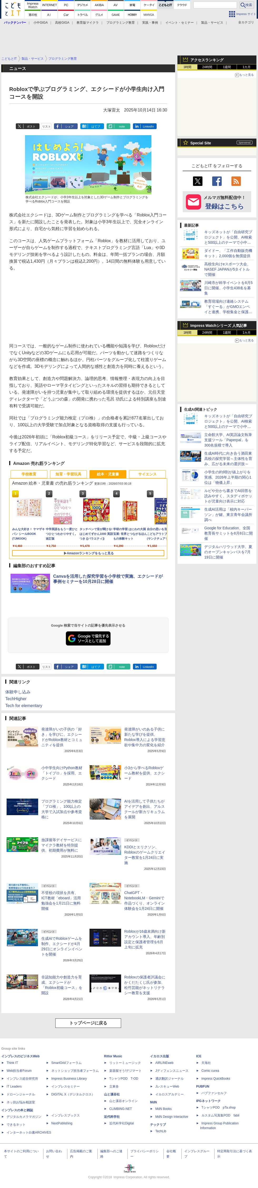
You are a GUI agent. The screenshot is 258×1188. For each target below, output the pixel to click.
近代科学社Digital (121, 1123)
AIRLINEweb (164, 1063)
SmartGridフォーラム (66, 1063)
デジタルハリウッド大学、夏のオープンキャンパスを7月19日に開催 (228, 552)
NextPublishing (61, 1123)
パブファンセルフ (214, 1093)
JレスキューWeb (167, 1086)
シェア (69, 126)
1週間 (227, 67)
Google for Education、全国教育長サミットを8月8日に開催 (228, 533)
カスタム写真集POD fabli (220, 1115)
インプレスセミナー (65, 1086)
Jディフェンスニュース (171, 1071)
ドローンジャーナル (21, 1094)
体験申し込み (18, 692)
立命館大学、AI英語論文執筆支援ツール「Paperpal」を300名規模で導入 (228, 440)
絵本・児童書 (108, 474)
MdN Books (163, 1109)
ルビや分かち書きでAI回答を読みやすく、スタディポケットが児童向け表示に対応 (228, 496)
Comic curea (210, 1071)
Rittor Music (113, 1056)
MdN (153, 1102)
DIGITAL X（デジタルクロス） (73, 1094)
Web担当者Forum (19, 1071)
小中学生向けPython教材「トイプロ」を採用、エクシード (61, 773)
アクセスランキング (207, 60)
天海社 (206, 1063)
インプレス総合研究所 (22, 1078)
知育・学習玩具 (68, 474)
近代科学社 (112, 1117)
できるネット (16, 1124)
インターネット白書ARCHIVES (29, 1132)
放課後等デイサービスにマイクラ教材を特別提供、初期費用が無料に (61, 845)
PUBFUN (202, 1086)
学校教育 (29, 474)
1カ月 (247, 67)
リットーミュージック (125, 1063)
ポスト (31, 126)
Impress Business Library (69, 1078)
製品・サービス (212, 22)
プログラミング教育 (120, 22)
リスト (46, 126)
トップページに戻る (88, 1023)
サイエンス (147, 474)
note (122, 126)
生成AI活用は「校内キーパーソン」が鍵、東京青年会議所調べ (228, 514)
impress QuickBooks (215, 1078)
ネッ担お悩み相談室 (21, 1102)
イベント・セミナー (179, 22)
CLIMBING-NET (120, 1109)
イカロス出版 (159, 1056)
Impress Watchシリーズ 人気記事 (218, 325)
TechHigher (16, 699)
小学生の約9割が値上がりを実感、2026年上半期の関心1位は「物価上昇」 (227, 477)
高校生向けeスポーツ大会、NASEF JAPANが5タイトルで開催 (227, 269)
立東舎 (114, 1086)
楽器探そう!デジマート (125, 1071)
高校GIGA (62, 22)
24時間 (207, 67)
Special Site (200, 143)
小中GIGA (40, 22)
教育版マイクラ (88, 22)
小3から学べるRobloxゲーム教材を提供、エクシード (144, 773)
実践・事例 (150, 22)
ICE (198, 1056)
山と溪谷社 (112, 1094)
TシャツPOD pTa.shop (218, 1107)
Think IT (12, 1063)
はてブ (95, 126)
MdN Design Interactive (171, 1117)
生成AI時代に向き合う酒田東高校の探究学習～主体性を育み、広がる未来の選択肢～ (228, 458)
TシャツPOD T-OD (123, 1078)
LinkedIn (148, 126)
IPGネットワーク (208, 1101)
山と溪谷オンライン (123, 1101)
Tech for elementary (23, 705)
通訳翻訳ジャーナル (169, 1078)
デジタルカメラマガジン (24, 1117)
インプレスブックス (65, 1115)
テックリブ (158, 1124)
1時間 (187, 67)
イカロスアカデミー (169, 1094)
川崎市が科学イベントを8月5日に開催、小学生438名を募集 (228, 288)
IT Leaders (14, 1086)
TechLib (160, 1131)
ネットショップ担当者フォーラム (75, 1071)
